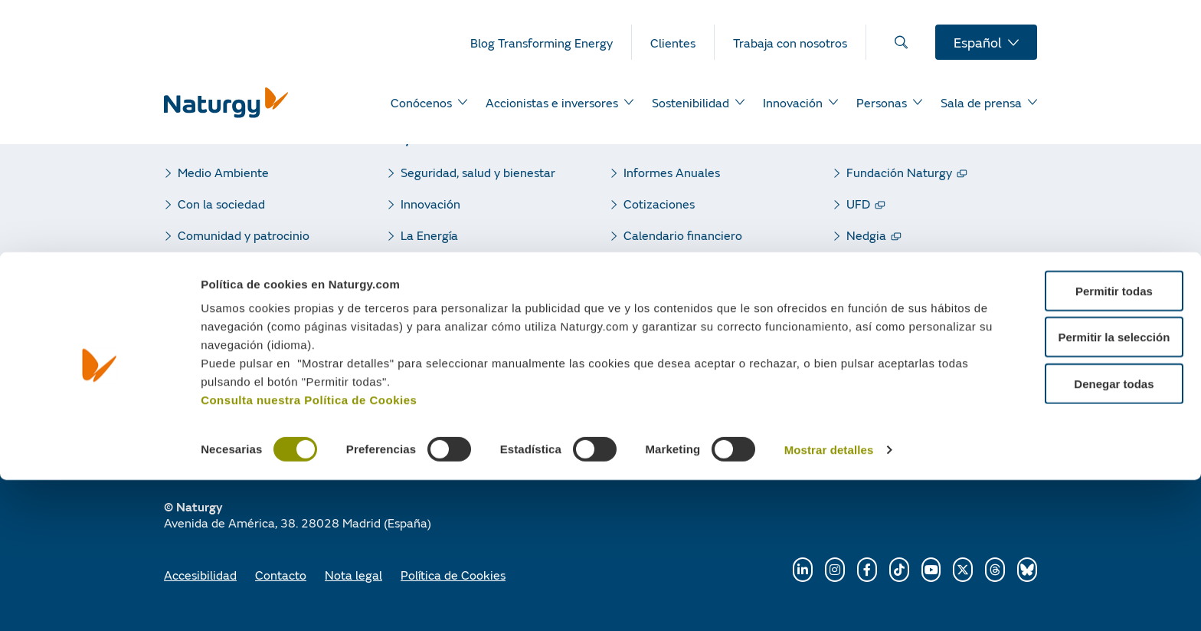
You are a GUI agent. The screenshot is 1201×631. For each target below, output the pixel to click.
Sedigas (867, 298)
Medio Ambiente (223, 172)
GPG (859, 266)
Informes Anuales (671, 172)
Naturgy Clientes (893, 392)
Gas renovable (886, 329)
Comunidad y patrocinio (243, 235)
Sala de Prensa (442, 298)
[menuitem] (551, 42)
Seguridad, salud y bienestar (478, 172)
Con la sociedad (221, 203)
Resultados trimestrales (688, 266)
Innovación (430, 203)
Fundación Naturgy (899, 172)
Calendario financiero (682, 235)
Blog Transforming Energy (472, 329)
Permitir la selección (1073, 488)
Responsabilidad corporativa (479, 266)
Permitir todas (1073, 442)
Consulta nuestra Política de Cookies (309, 550)
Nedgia (866, 235)
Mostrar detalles (829, 601)
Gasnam (869, 360)
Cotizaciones (659, 203)
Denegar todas (1073, 534)
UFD (858, 203)
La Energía (429, 235)
